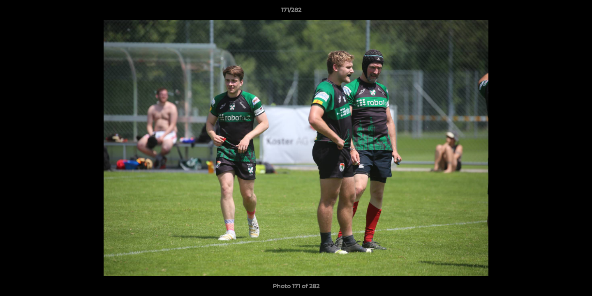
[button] (557, 12)
